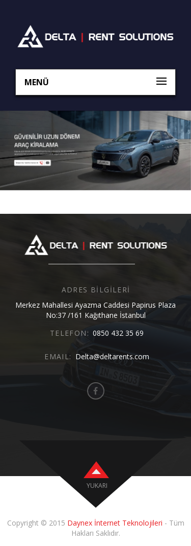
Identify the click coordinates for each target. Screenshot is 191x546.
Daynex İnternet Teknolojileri (114, 523)
